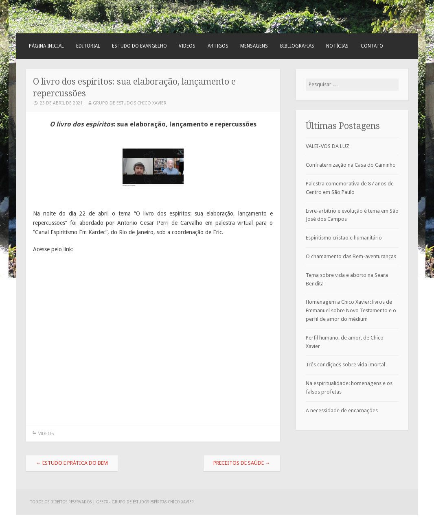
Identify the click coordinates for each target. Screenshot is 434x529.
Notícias (337, 46)
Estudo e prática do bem (72, 463)
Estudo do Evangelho (139, 46)
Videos (187, 46)
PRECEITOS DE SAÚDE (241, 463)
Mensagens (254, 46)
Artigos (218, 46)
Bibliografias (297, 46)
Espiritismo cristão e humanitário (344, 238)
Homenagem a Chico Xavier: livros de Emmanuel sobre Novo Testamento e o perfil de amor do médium (351, 310)
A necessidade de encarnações (342, 410)
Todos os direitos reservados (61, 502)
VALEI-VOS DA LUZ (327, 146)
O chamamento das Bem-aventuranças (351, 256)
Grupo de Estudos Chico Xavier (130, 103)
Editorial (88, 46)
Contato (372, 46)
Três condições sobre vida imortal (345, 364)
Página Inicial (46, 46)
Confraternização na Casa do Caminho (351, 165)
